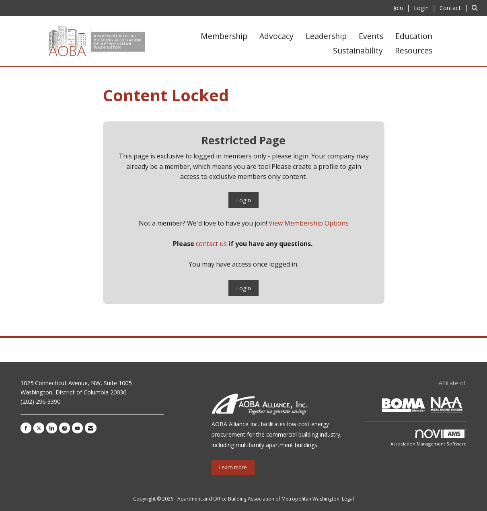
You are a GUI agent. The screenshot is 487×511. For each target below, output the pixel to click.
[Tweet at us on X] (38, 428)
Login (243, 200)
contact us (211, 243)
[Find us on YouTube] (77, 428)
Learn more (233, 467)
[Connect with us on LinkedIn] (51, 428)
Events (371, 36)
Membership (224, 36)
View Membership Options (309, 223)
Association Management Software (428, 438)
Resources (413, 50)
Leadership (326, 36)
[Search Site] (476, 7)
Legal (348, 498)
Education (413, 36)
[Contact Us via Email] (91, 428)
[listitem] (402, 7)
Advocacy (276, 36)
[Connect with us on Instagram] (64, 428)
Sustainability (358, 50)
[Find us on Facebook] (26, 428)
